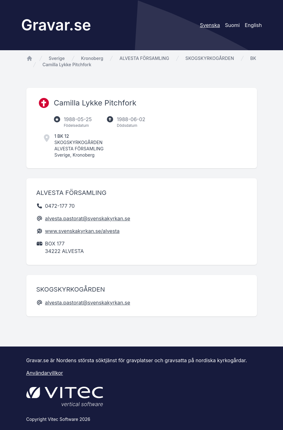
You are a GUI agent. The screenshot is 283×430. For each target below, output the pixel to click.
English (253, 25)
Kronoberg (92, 58)
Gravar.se (56, 25)
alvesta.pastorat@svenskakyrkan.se (87, 218)
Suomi (232, 25)
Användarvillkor (44, 373)
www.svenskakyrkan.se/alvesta (82, 231)
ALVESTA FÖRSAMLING (144, 58)
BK (253, 58)
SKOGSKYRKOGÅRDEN (210, 58)
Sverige (57, 58)
